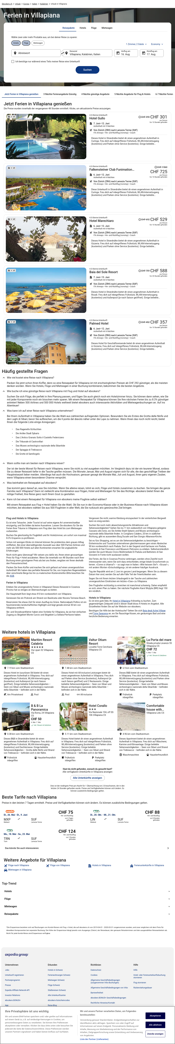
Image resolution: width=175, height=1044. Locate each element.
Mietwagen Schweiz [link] (56, 980)
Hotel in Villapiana (121, 601)
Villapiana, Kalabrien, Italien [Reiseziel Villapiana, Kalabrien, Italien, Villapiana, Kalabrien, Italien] (85, 54)
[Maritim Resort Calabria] (30, 669)
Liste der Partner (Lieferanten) (94, 1040)
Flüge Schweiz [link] (54, 985)
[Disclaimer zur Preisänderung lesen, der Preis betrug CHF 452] (144, 322)
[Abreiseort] (36, 53)
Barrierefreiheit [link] (97, 993)
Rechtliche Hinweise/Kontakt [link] (103, 1003)
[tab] (68, 27)
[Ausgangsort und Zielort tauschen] (62, 53)
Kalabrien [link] (44, 4)
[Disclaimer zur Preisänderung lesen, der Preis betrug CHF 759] (144, 270)
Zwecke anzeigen (155, 1035)
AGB (12, 576)
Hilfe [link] (135, 970)
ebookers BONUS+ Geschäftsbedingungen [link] (108, 998)
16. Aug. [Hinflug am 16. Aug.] (125, 54)
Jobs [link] (7, 970)
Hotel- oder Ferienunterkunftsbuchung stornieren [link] (149, 976)
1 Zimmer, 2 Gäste (136, 44)
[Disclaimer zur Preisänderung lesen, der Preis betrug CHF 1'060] (160, 167)
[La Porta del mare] (145, 669)
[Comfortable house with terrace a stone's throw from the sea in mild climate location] (145, 733)
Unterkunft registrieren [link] (14, 975)
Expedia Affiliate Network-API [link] (17, 990)
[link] (24, 866)
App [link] (6, 1005)
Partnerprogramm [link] (12, 980)
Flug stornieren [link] (139, 983)
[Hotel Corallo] (87, 733)
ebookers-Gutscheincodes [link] (59, 1000)
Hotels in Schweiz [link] (55, 970)
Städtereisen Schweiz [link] (57, 990)
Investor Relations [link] (12, 995)
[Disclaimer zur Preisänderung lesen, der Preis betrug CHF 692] (144, 219)
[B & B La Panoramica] (30, 733)
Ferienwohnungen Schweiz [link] (59, 975)
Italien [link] (34, 4)
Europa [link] (26, 4)
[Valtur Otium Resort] (87, 669)
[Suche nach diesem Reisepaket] (128, 136)
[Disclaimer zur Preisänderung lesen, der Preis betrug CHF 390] (144, 117)
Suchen (87, 69)
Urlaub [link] (18, 4)
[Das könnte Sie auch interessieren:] (87, 848)
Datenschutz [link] (96, 970)
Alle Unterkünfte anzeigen (87, 777)
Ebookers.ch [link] (7, 4)
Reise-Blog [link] (52, 1005)
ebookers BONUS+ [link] (12, 1000)
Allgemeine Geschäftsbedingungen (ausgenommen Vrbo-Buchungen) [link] (105, 981)
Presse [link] (8, 985)
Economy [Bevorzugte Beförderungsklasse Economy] (157, 44)
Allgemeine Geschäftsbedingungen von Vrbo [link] (109, 988)
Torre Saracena (100, 613)
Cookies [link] (94, 975)
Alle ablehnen (155, 1026)
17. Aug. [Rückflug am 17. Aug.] (151, 54)
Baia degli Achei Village (154, 610)
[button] (87, 891)
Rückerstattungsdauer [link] (142, 988)
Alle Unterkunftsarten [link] (57, 995)
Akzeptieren (155, 1017)
